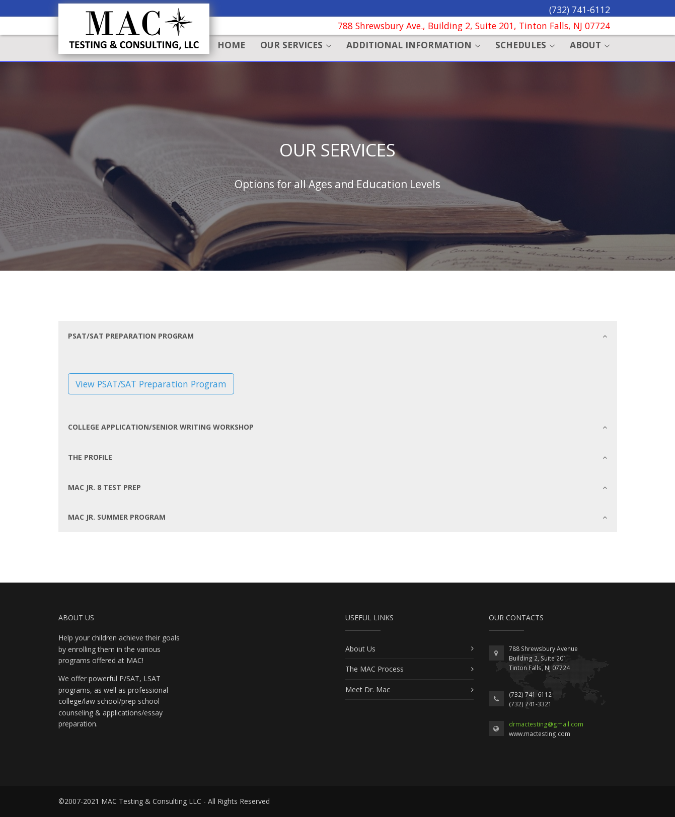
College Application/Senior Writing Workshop (337, 427)
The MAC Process (374, 669)
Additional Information (409, 45)
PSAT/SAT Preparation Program (337, 336)
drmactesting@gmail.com (546, 724)
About (585, 45)
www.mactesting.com (539, 733)
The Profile (337, 457)
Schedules (520, 45)
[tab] (337, 336)
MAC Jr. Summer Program (337, 517)
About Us (360, 648)
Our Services (291, 45)
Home (231, 45)
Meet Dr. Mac (367, 689)
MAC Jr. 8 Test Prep (337, 487)
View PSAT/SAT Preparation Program (151, 384)
